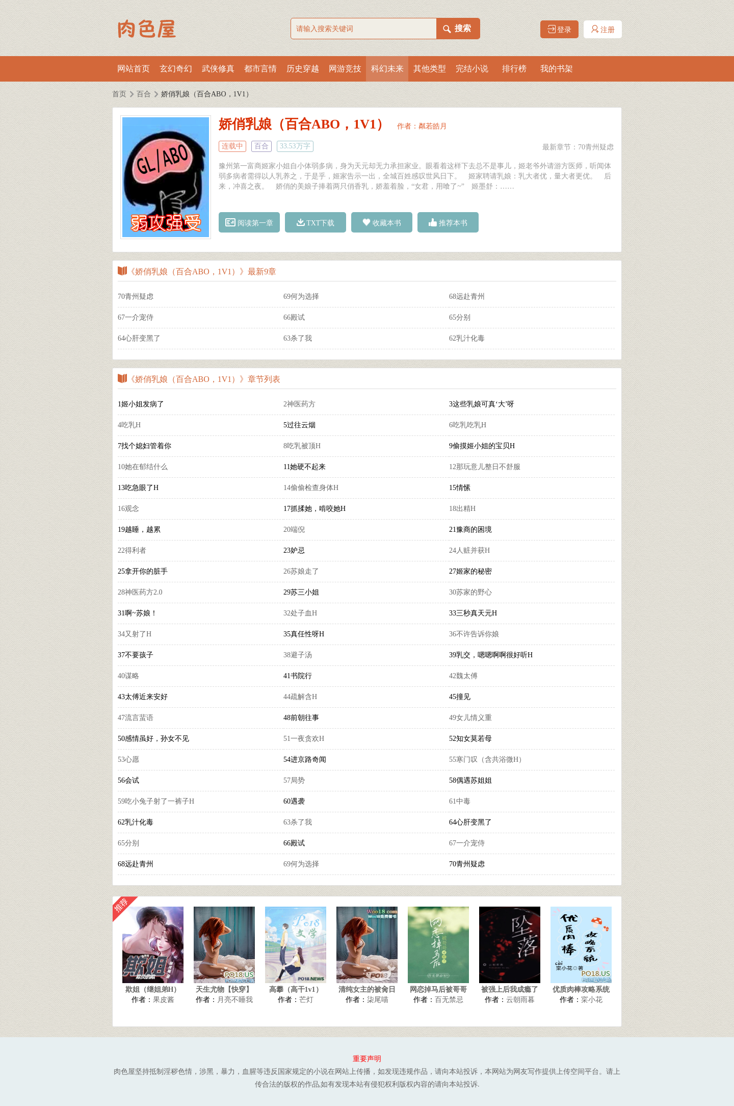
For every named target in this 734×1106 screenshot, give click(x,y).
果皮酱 (163, 1000)
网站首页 (133, 68)
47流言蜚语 (135, 718)
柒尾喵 (377, 1000)
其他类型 (429, 68)
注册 (603, 29)
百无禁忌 (449, 1000)
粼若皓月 (432, 126)
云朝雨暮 (520, 1000)
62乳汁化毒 (467, 338)
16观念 (128, 508)
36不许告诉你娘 (474, 634)
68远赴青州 (467, 296)
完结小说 (472, 68)
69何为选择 (301, 296)
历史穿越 (302, 68)
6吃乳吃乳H (467, 425)
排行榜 (514, 68)
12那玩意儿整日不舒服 (484, 467)
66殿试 (294, 317)
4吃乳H (129, 425)
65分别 (459, 317)
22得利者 (132, 550)
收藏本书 (381, 222)
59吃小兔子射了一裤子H (156, 801)
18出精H (462, 508)
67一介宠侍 (135, 317)
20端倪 (294, 529)
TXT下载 (316, 222)
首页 (119, 94)
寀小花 (591, 1000)
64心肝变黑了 (139, 338)
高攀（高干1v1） (296, 989)
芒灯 (306, 1000)
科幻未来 (387, 68)
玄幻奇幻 (176, 68)
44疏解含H (300, 697)
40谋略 (128, 676)
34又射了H (134, 634)
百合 (144, 94)
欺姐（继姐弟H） (153, 989)
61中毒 (459, 801)
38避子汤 (297, 655)
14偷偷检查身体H (310, 488)
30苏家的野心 (470, 592)
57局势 (294, 780)
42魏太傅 (463, 676)
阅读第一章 (249, 222)
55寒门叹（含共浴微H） (487, 759)
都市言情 (260, 68)
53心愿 (128, 759)
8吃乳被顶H (302, 446)
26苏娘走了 (301, 571)
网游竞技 (345, 68)
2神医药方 (299, 404)
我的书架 (556, 68)
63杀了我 (297, 338)
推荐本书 (448, 222)
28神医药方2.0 (140, 592)
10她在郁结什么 (143, 467)
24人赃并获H (469, 550)
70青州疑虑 (596, 147)
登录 (559, 29)
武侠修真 (218, 68)
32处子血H (300, 613)
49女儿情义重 (470, 718)
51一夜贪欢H (303, 738)
